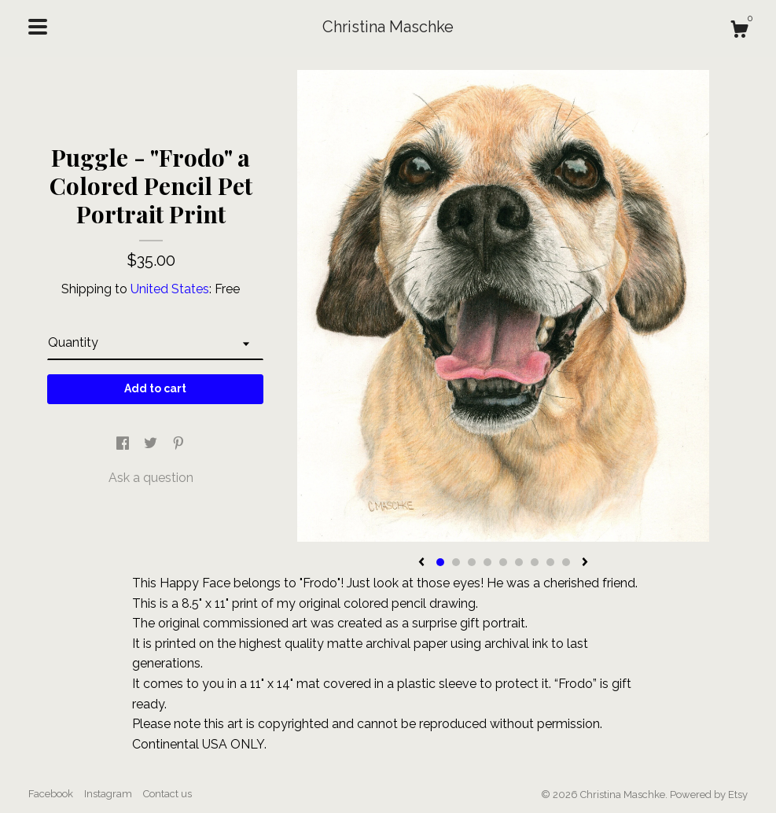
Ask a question (150, 477)
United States (170, 288)
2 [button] (456, 562)
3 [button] (472, 562)
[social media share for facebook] (124, 443)
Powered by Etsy (709, 794)
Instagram (108, 794)
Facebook (50, 794)
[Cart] (739, 31)
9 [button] (566, 562)
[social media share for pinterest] (178, 443)
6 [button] (519, 562)
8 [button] (550, 562)
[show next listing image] (585, 562)
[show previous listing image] (421, 562)
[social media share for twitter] (152, 443)
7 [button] (535, 562)
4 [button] (487, 562)
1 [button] (440, 562)
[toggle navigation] (37, 27)
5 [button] (503, 562)
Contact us (167, 794)
